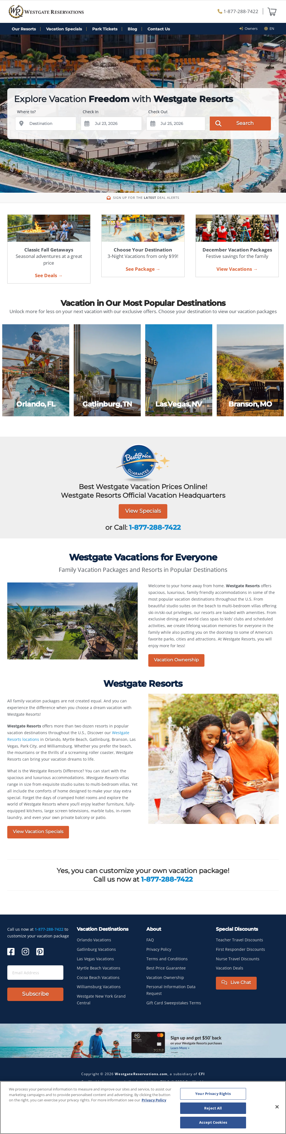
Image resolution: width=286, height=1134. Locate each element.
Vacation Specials (64, 29)
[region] (143, 1107)
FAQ (150, 939)
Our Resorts (24, 29)
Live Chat (236, 982)
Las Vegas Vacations (95, 958)
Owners (250, 28)
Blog (132, 29)
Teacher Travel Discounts (239, 939)
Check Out (158, 111)
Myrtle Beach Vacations (98, 968)
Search (234, 123)
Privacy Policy (158, 949)
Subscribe (35, 994)
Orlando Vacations (94, 939)
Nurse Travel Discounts (237, 958)
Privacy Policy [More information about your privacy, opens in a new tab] (154, 1099)
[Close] (277, 1107)
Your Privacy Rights (213, 1093)
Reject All (213, 1108)
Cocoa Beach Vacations (98, 977)
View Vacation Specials (38, 831)
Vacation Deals (229, 968)
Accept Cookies (213, 1122)
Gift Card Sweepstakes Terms (173, 1002)
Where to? (26, 111)
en (269, 28)
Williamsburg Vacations (99, 986)
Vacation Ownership (176, 659)
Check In (91, 111)
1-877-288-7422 (238, 11)
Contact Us (158, 29)
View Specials (143, 511)
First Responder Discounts (240, 949)
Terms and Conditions (167, 958)
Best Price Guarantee (166, 968)
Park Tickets (104, 29)
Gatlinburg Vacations (96, 949)
